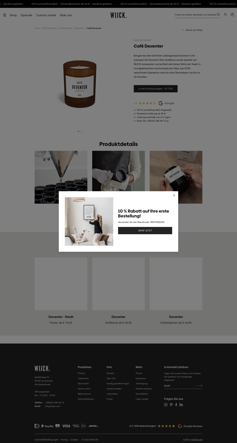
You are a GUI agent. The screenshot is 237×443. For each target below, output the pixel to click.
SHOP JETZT (145, 230)
